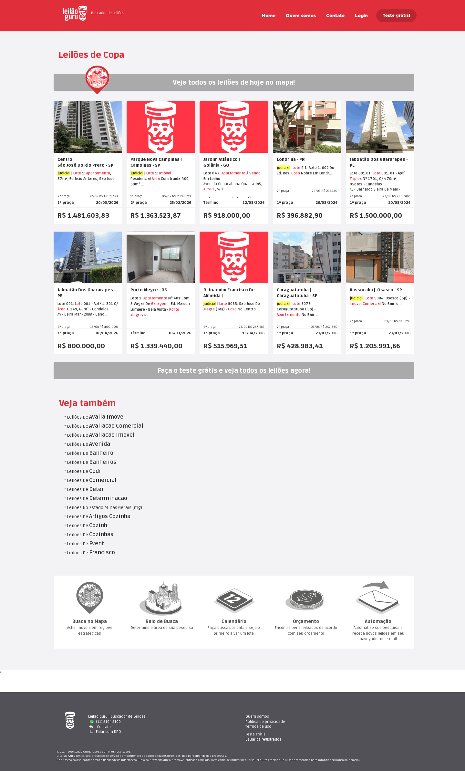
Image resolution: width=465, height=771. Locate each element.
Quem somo (301, 15)
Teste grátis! (396, 15)
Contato (335, 15)
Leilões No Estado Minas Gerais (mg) (104, 507)
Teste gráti (350, 716)
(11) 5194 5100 (105, 722)
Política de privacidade (265, 722)
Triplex (356, 178)
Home (268, 15)
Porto (174, 309)
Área (156, 178)
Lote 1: (136, 298)
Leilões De (95, 417)
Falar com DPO (104, 732)
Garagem (159, 303)
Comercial (372, 303)
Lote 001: (66, 303)
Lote (77, 173)
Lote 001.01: (361, 173)
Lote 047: (212, 173)
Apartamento (98, 173)
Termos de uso (258, 726)
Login (361, 15)
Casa (295, 173)
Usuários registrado (358, 722)
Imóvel (165, 173)
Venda (255, 173)
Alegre (136, 315)
